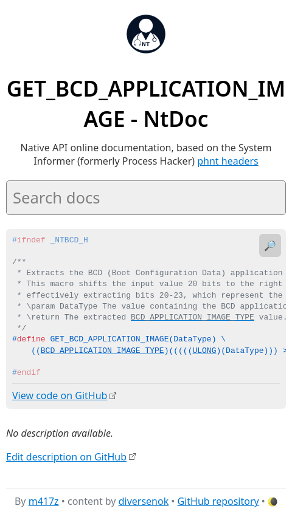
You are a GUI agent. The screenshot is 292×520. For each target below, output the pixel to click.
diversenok (144, 501)
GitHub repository (218, 501)
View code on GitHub (59, 395)
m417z (44, 501)
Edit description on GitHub (66, 456)
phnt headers (228, 161)
